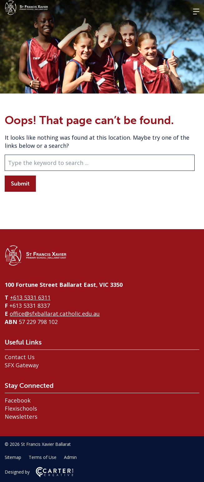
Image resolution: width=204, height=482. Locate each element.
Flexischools (21, 408)
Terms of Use (42, 457)
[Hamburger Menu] (196, 11)
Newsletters (21, 416)
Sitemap (13, 457)
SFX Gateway (22, 365)
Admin (70, 457)
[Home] (36, 264)
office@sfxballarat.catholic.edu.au (55, 313)
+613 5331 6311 (30, 297)
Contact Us (20, 357)
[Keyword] (100, 163)
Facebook (18, 400)
